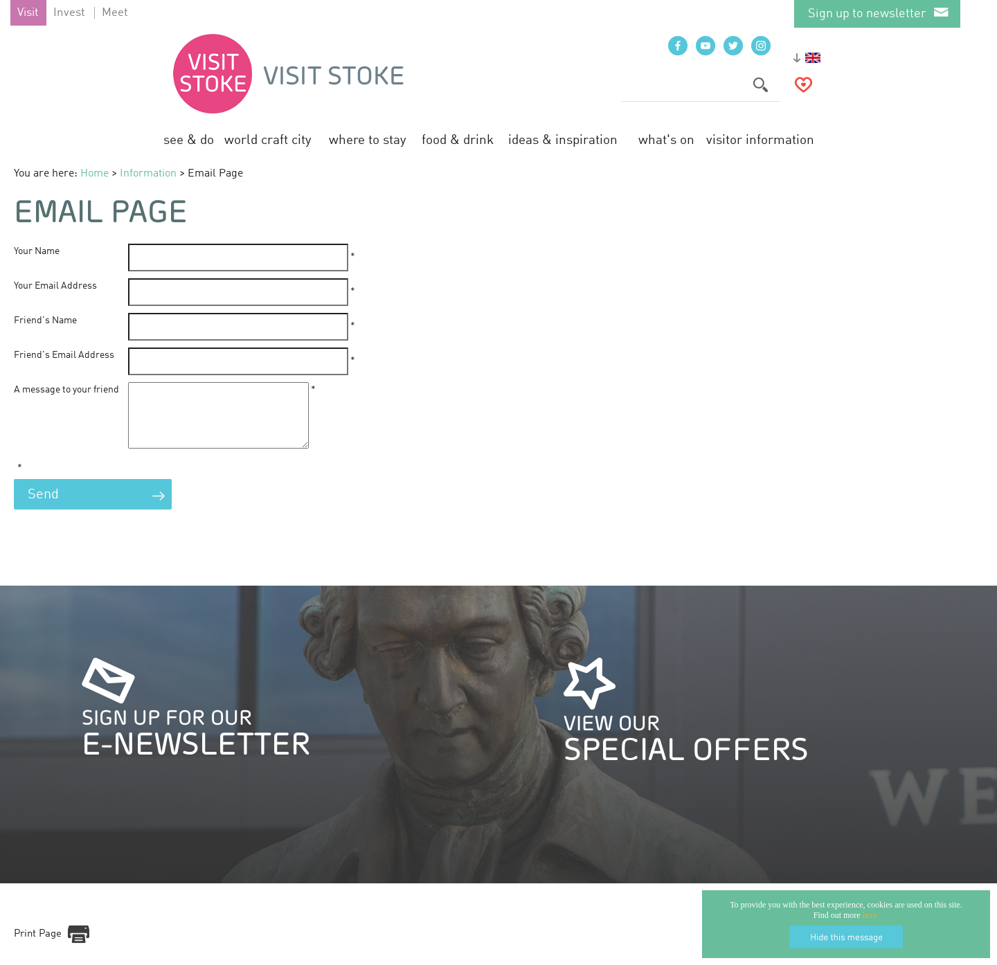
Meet (115, 13)
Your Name (37, 251)
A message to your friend (66, 390)
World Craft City (268, 140)
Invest (69, 13)
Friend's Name (45, 320)
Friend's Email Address (64, 355)
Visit (28, 13)
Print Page (38, 946)
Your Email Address (55, 286)
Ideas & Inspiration (563, 140)
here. (871, 915)
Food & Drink (458, 140)
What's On (666, 140)
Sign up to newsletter (867, 14)
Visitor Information (760, 140)
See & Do (188, 140)
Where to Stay (367, 140)
